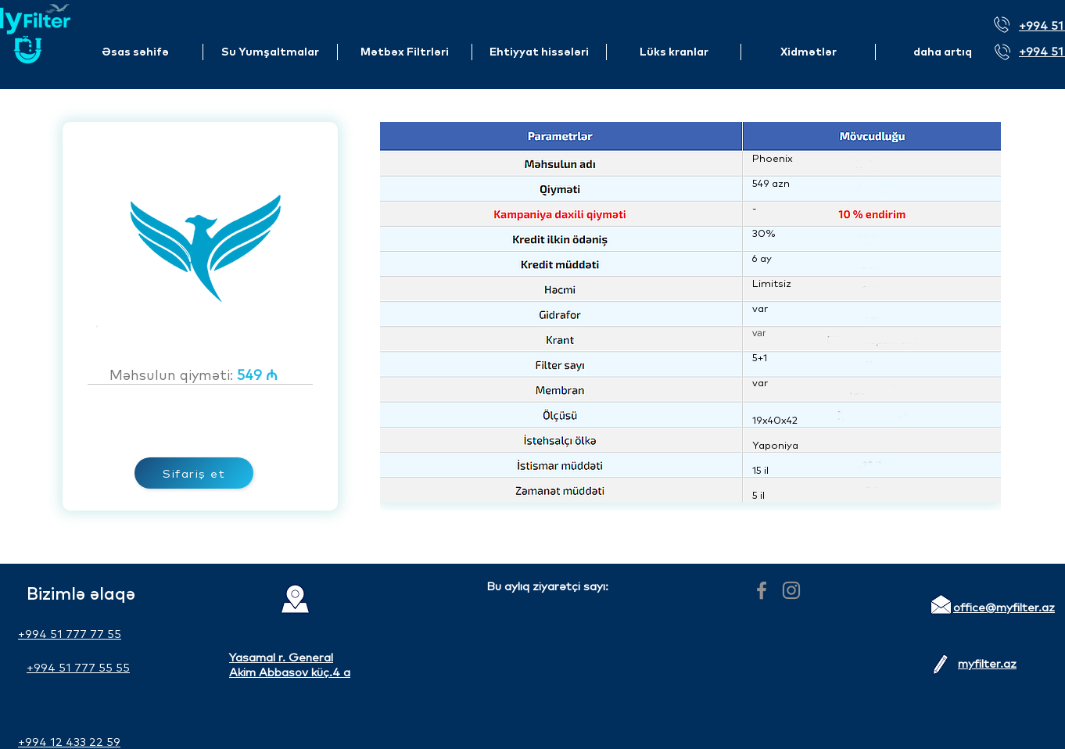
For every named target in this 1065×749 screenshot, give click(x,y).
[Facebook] (761, 590)
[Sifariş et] (193, 473)
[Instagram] (791, 590)
